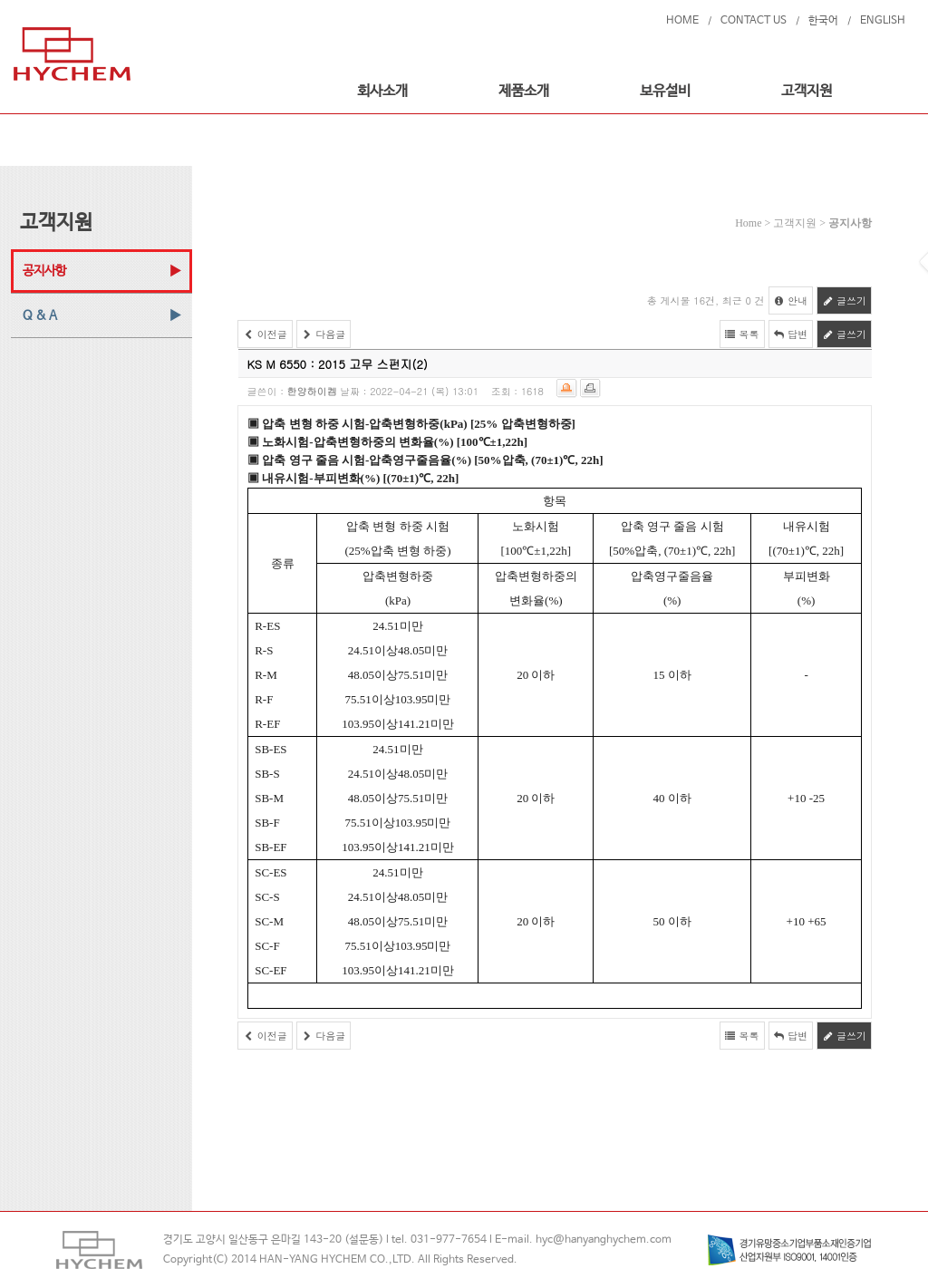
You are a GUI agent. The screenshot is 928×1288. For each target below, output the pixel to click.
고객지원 (806, 91)
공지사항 (44, 271)
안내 (791, 300)
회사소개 (382, 91)
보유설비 (665, 91)
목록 (742, 334)
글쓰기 (844, 300)
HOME (682, 21)
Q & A (40, 315)
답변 (791, 334)
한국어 (823, 21)
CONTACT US (753, 21)
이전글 (265, 334)
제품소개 (523, 91)
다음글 (324, 334)
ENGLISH (882, 21)
